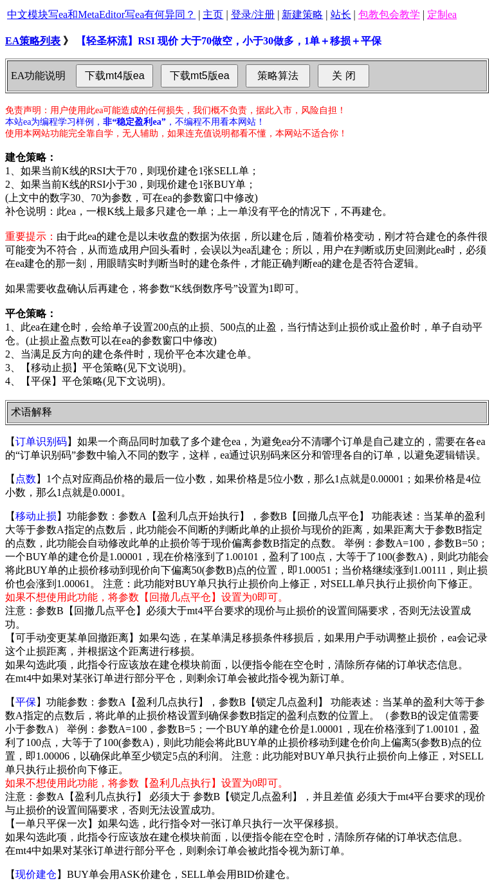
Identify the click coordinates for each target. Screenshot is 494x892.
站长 (341, 14)
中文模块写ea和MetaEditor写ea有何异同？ (101, 14)
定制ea (442, 14)
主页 (213, 14)
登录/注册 (253, 14)
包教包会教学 (389, 14)
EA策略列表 (32, 40)
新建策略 (302, 14)
